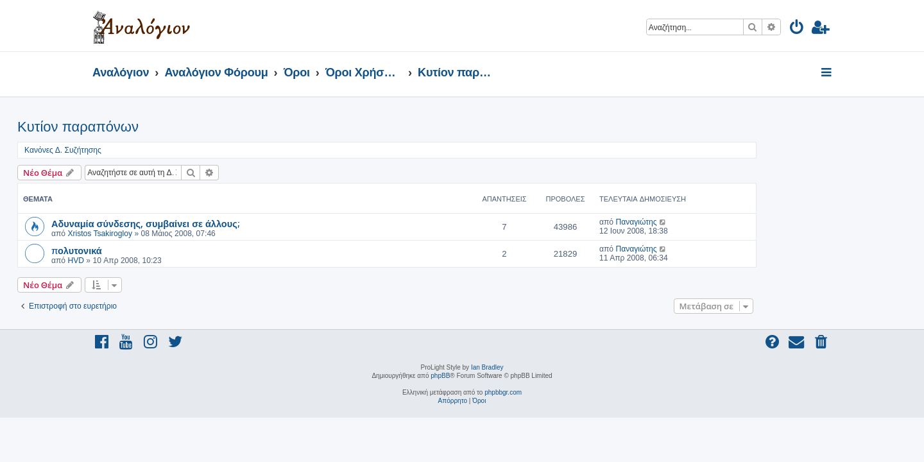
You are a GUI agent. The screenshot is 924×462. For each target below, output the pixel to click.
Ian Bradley (487, 367)
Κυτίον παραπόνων (153, 127)
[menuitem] (797, 29)
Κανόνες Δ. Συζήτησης (137, 150)
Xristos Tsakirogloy (174, 233)
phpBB (440, 375)
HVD (150, 260)
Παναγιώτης (711, 222)
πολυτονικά (151, 250)
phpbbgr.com (503, 392)
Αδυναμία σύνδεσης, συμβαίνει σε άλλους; (220, 223)
